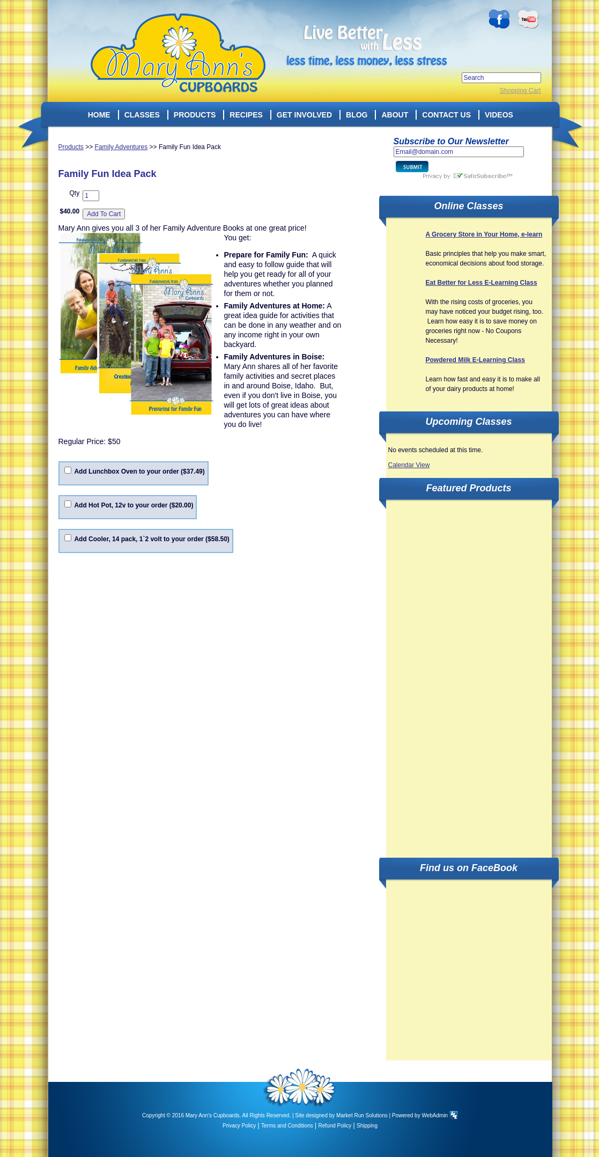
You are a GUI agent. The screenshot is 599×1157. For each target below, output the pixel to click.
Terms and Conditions (287, 1126)
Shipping (367, 1126)
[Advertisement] (438, 673)
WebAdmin (434, 1115)
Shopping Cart (520, 90)
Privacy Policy (239, 1126)
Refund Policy (335, 1126)
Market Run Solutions (362, 1115)
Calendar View (409, 465)
